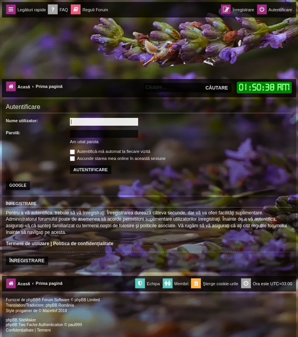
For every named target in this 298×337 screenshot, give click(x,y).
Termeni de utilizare (27, 243)
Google (17, 185)
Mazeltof (50, 311)
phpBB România (60, 305)
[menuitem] (58, 10)
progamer (24, 311)
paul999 (75, 325)
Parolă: (13, 132)
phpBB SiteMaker (21, 320)
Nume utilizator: (22, 120)
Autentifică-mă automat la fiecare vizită (110, 151)
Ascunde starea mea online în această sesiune (118, 158)
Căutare (216, 88)
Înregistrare (27, 260)
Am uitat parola (84, 141)
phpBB (32, 300)
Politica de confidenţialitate (83, 243)
